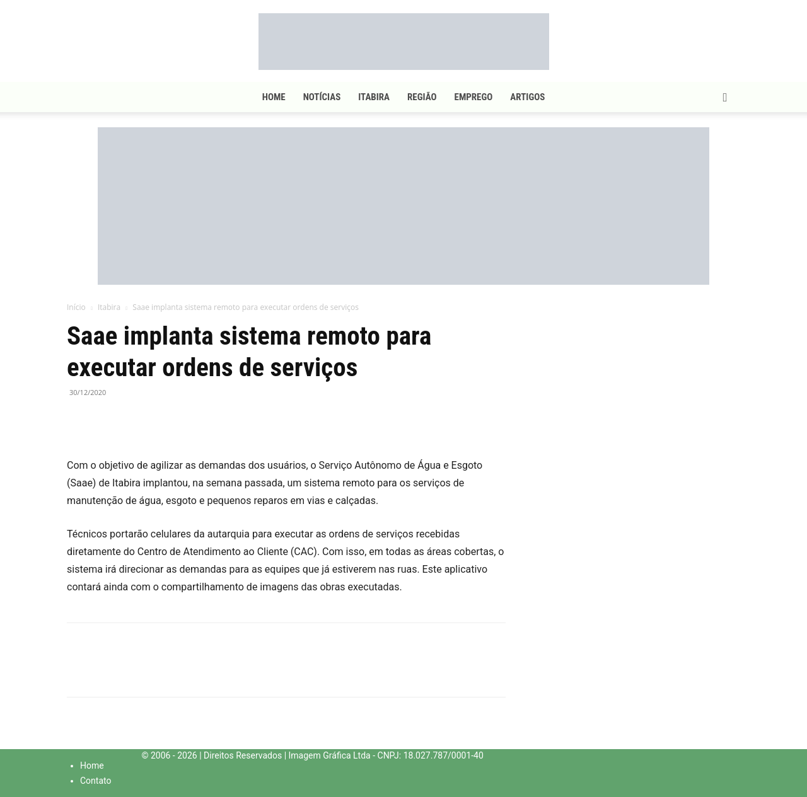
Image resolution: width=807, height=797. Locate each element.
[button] (725, 98)
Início (76, 307)
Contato (95, 781)
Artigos (527, 97)
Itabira (374, 97)
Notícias (322, 97)
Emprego (474, 97)
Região (421, 97)
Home (274, 97)
